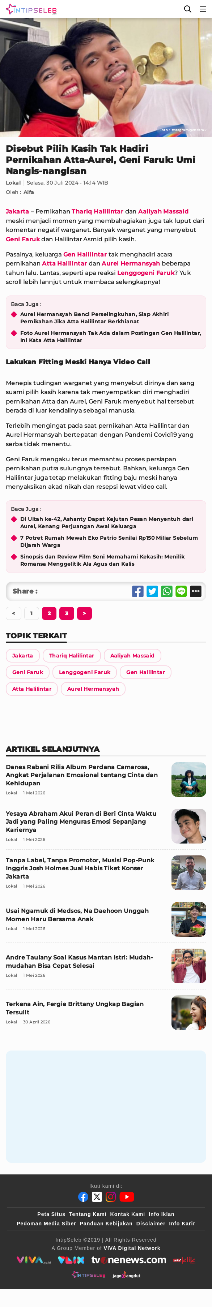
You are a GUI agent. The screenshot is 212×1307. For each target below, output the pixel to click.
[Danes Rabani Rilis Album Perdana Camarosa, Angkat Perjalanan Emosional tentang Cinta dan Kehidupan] (106, 782)
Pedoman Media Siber (46, 1223)
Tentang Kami (88, 1214)
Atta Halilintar (64, 263)
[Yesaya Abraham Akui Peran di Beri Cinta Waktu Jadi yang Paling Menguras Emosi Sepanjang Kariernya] (106, 829)
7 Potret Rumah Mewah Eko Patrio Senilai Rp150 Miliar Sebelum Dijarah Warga (109, 541)
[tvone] (129, 1260)
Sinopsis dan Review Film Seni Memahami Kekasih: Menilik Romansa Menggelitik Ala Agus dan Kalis (102, 560)
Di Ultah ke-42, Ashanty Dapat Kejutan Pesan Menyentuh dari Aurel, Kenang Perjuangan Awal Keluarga (106, 523)
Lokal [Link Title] (13, 183)
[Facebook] (83, 1197)
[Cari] (187, 9)
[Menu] (203, 9)
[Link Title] (23, 656)
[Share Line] (181, 591)
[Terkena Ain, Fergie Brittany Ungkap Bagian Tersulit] (106, 1015)
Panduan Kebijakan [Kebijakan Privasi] (106, 1223)
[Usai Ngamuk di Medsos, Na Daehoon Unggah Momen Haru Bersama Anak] (106, 922)
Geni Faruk (23, 239)
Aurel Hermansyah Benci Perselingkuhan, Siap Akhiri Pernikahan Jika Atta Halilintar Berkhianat (94, 318)
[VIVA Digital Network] (132, 1248)
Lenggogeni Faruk (145, 272)
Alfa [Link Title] (29, 192)
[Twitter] (97, 1197)
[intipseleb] (88, 1274)
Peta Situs (51, 1214)
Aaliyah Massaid (163, 211)
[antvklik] (184, 1260)
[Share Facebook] (138, 591)
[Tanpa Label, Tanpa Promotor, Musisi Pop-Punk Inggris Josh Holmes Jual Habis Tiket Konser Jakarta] (106, 875)
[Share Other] (196, 591)
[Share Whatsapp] (167, 591)
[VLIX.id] (71, 1260)
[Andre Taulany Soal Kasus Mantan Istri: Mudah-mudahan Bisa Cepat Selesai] (106, 969)
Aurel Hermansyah (131, 263)
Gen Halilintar (85, 254)
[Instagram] (111, 1197)
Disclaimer (151, 1223)
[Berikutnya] (49, 613)
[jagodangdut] (126, 1274)
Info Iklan (161, 1214)
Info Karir (182, 1223)
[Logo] (29, 9)
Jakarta (17, 211)
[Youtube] (126, 1197)
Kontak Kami (127, 1214)
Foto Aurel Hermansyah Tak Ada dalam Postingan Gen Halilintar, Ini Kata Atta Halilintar (110, 337)
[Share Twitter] (152, 591)
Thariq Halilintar (97, 211)
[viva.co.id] (33, 1260)
